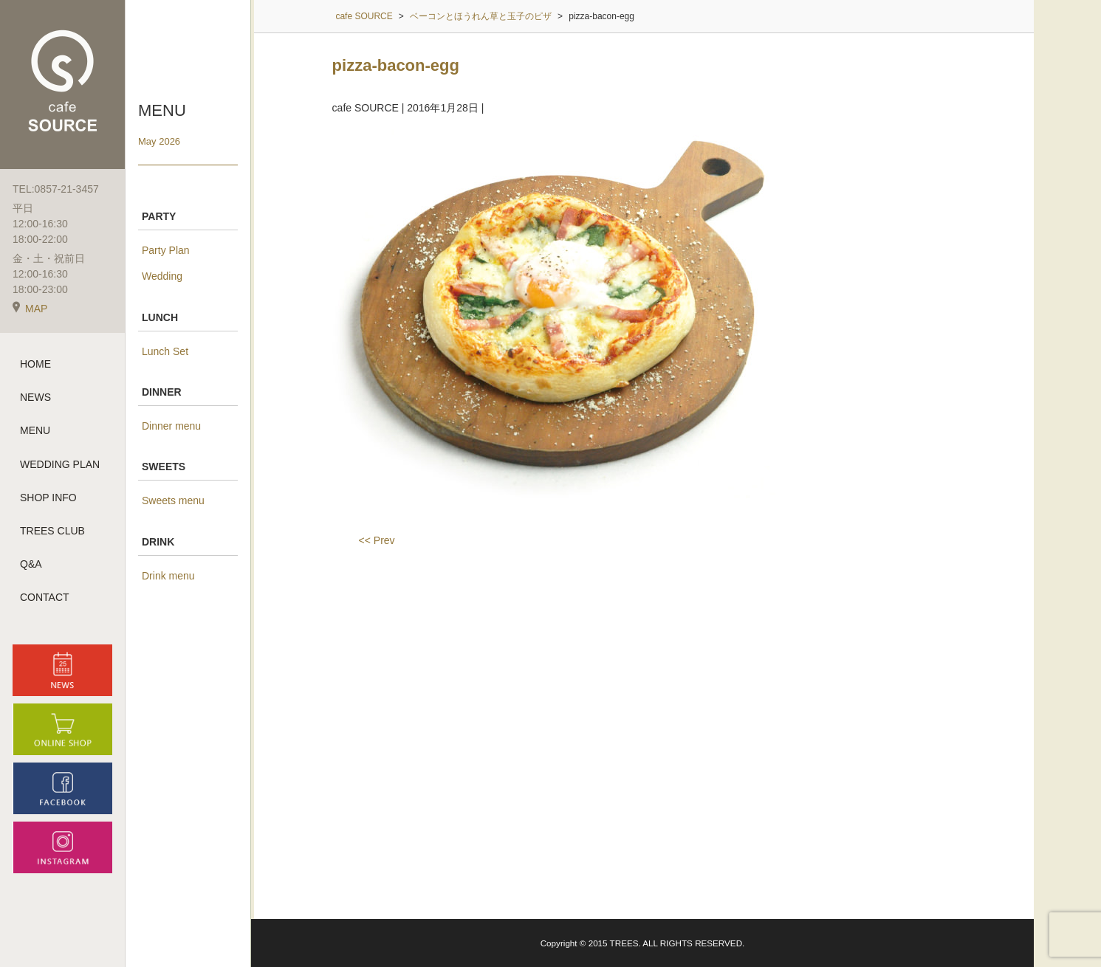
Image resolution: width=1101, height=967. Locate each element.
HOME (35, 364)
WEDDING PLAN (60, 464)
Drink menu (168, 576)
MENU (35, 430)
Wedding (162, 276)
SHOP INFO (48, 497)
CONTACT (44, 597)
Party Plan (166, 250)
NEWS (35, 397)
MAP (30, 308)
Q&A (31, 564)
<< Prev (377, 540)
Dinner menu (171, 426)
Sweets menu (173, 500)
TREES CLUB (52, 531)
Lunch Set (165, 351)
